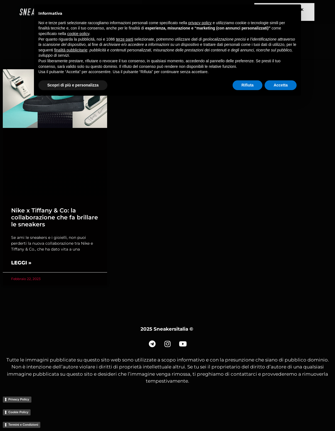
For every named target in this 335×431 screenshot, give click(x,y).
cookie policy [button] (78, 33)
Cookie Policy (18, 412)
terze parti (124, 39)
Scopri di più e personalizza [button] (72, 85)
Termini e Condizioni (23, 424)
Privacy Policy (18, 399)
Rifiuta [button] (248, 85)
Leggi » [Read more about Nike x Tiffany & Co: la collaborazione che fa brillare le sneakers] (21, 263)
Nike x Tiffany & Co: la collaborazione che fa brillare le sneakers (54, 217)
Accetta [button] (281, 85)
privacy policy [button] (200, 23)
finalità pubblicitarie (70, 50)
